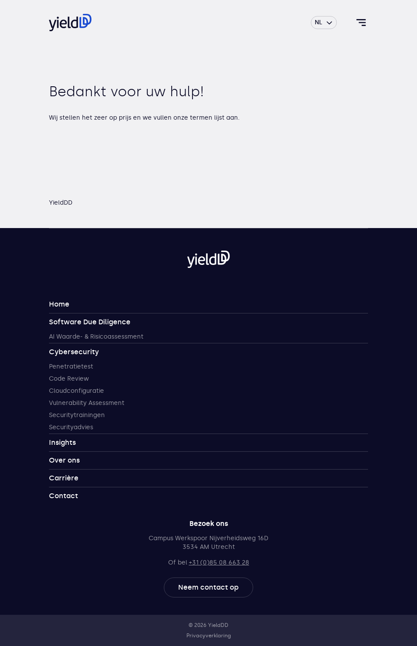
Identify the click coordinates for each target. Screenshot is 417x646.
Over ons (64, 460)
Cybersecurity (74, 352)
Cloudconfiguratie (76, 391)
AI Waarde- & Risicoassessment (96, 336)
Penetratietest (71, 366)
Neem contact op (208, 587)
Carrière (63, 478)
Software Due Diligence (89, 322)
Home (59, 304)
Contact (63, 496)
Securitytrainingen (77, 415)
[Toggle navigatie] (361, 22)
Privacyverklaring (208, 636)
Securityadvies (71, 427)
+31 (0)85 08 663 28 (219, 562)
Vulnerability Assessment (86, 403)
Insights (62, 442)
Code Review (69, 378)
